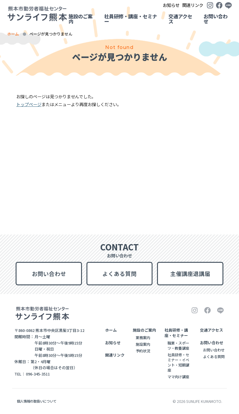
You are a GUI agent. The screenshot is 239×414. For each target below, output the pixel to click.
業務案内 (143, 337)
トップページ (28, 104)
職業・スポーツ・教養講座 (178, 345)
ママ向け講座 (178, 376)
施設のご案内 (80, 19)
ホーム (13, 34)
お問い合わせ (216, 19)
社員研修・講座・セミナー (130, 19)
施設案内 (143, 344)
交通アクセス (180, 19)
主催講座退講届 (190, 273)
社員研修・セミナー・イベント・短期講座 (178, 362)
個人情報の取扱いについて (36, 401)
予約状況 (143, 351)
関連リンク (178, 5)
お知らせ (146, 5)
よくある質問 (119, 273)
